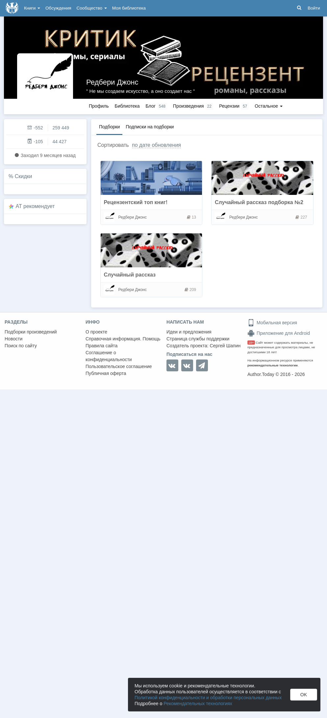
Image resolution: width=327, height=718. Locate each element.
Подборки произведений (31, 331)
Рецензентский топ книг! (136, 202)
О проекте (96, 331)
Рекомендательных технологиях (198, 703)
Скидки (23, 176)
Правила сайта (101, 345)
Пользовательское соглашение (119, 366)
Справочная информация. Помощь (123, 338)
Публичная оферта (106, 373)
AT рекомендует (35, 206)
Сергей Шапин (225, 345)
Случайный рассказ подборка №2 (259, 202)
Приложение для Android (278, 333)
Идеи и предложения (189, 331)
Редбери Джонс (112, 82)
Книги (32, 8)
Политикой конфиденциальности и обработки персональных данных (208, 697)
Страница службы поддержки (197, 338)
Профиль (99, 106)
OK (303, 694)
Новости (13, 338)
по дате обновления (156, 145)
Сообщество (92, 8)
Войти (314, 8)
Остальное (269, 106)
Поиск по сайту (21, 345)
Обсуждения (58, 8)
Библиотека (126, 106)
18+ (251, 342)
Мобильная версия (272, 322)
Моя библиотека (129, 8)
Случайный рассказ (130, 275)
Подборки (109, 126)
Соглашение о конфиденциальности (109, 356)
